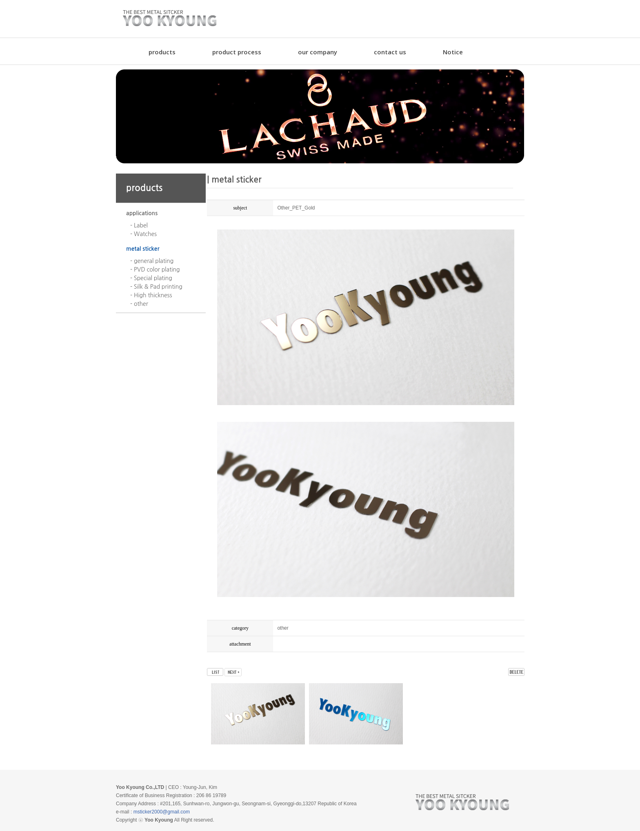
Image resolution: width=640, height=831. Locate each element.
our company (317, 52)
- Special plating (151, 278)
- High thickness (151, 295)
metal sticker (143, 249)
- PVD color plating (155, 269)
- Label (139, 225)
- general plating (151, 261)
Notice (453, 52)
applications (142, 213)
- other (139, 304)
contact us (390, 52)
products (162, 52)
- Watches (143, 234)
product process (236, 52)
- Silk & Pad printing (156, 287)
